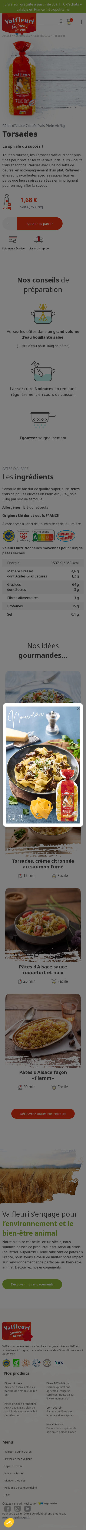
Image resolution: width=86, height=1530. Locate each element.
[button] (9, 1523)
